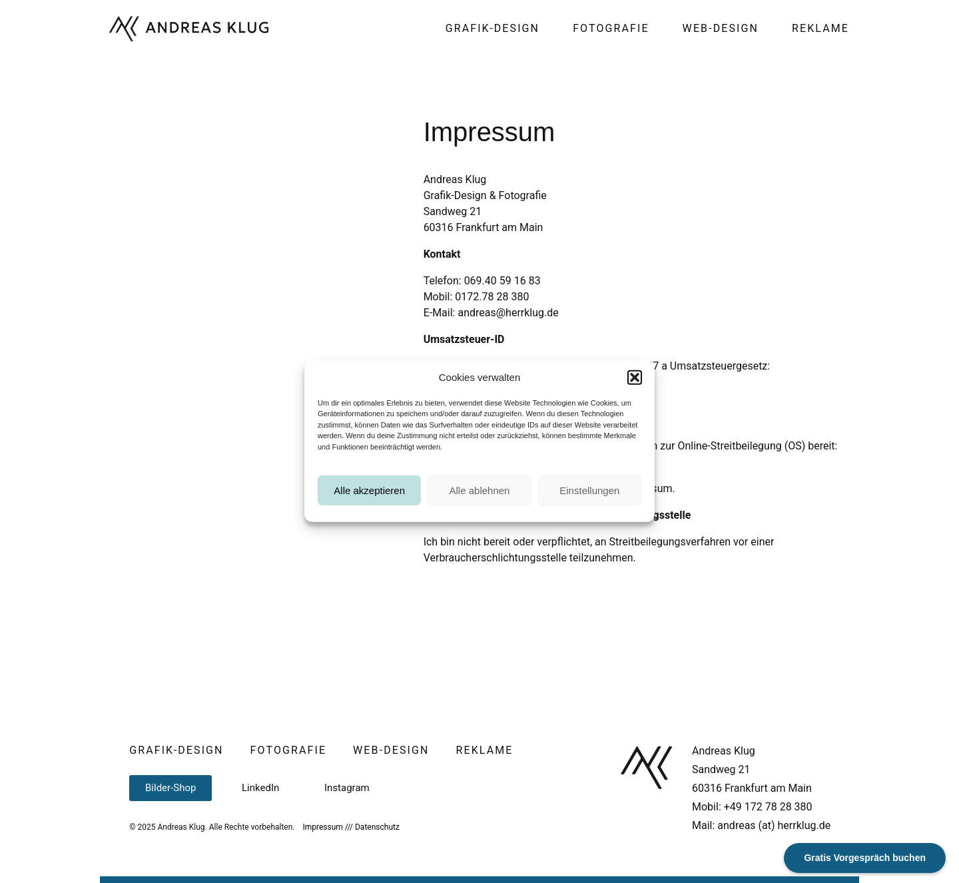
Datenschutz (377, 827)
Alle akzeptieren (369, 507)
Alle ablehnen (480, 507)
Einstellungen (589, 507)
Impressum (322, 827)
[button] (634, 395)
